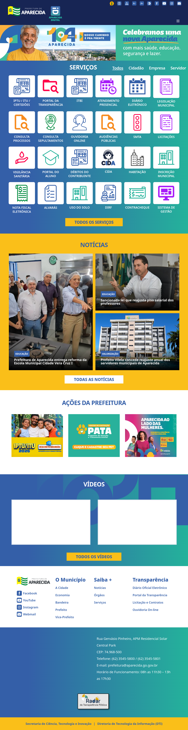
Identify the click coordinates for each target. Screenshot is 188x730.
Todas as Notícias (94, 379)
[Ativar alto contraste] (149, 3)
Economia (62, 595)
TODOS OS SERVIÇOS (94, 222)
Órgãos (99, 595)
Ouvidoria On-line (146, 610)
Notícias (100, 588)
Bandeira (62, 602)
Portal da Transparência (150, 595)
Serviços (100, 602)
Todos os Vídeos (94, 556)
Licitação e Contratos (148, 602)
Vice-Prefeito (64, 617)
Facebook (30, 593)
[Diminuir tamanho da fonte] (134, 3)
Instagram (30, 607)
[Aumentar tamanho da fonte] (142, 3)
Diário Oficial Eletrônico (150, 588)
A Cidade (61, 588)
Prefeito (61, 610)
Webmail (29, 614)
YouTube (29, 600)
